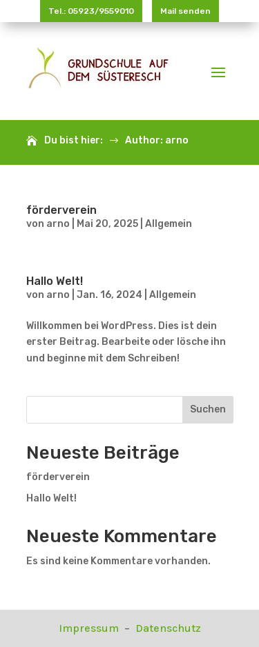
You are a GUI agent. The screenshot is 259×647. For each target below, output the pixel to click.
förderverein (61, 210)
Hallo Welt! (54, 281)
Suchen (208, 409)
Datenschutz (168, 628)
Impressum (90, 628)
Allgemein (168, 224)
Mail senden (185, 11)
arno (58, 224)
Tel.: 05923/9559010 (91, 11)
